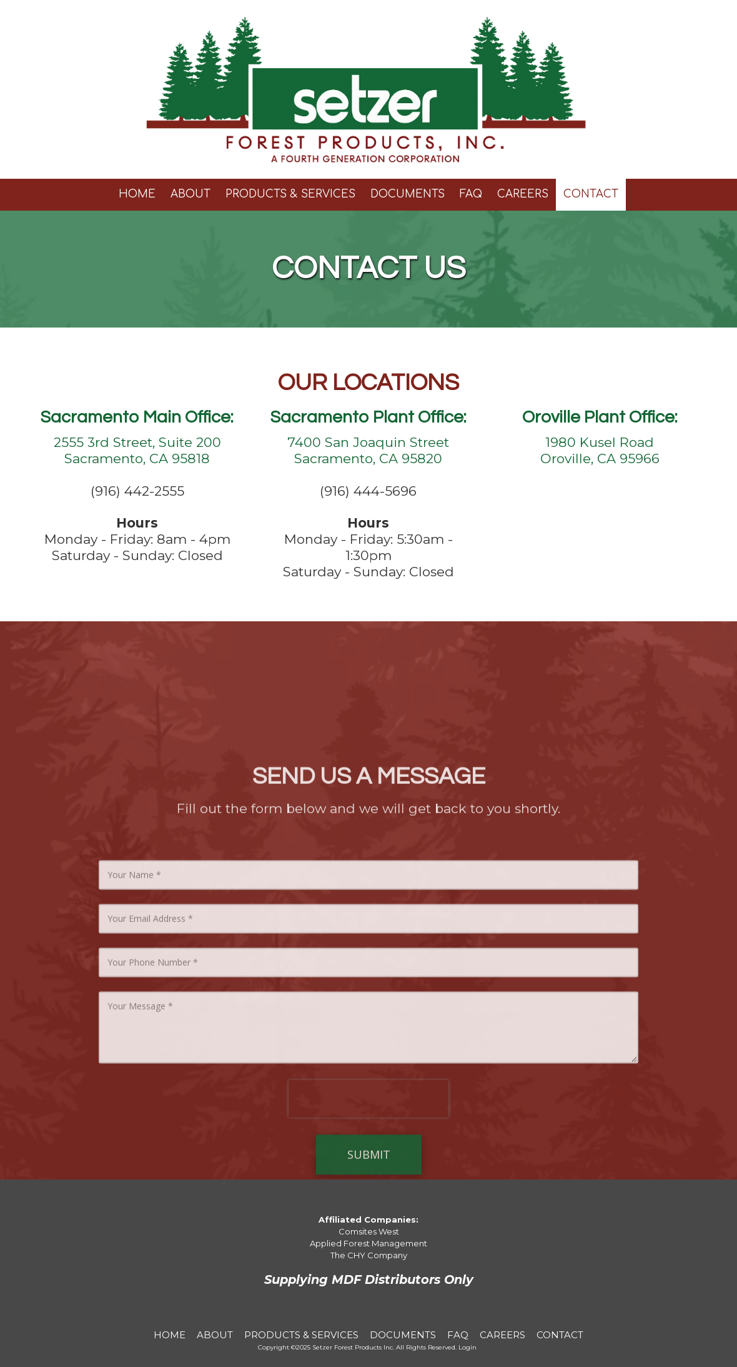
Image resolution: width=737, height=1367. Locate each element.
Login (467, 1347)
